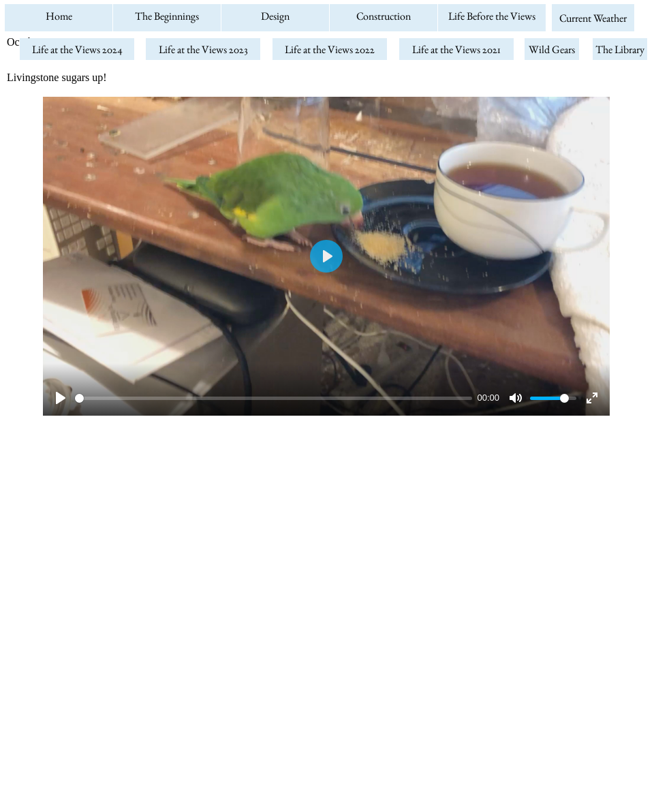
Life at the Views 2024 (77, 49)
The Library (619, 49)
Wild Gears (552, 49)
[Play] (61, 398)
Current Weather (593, 18)
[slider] (273, 398)
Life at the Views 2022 (330, 49)
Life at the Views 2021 (456, 49)
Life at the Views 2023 (203, 49)
